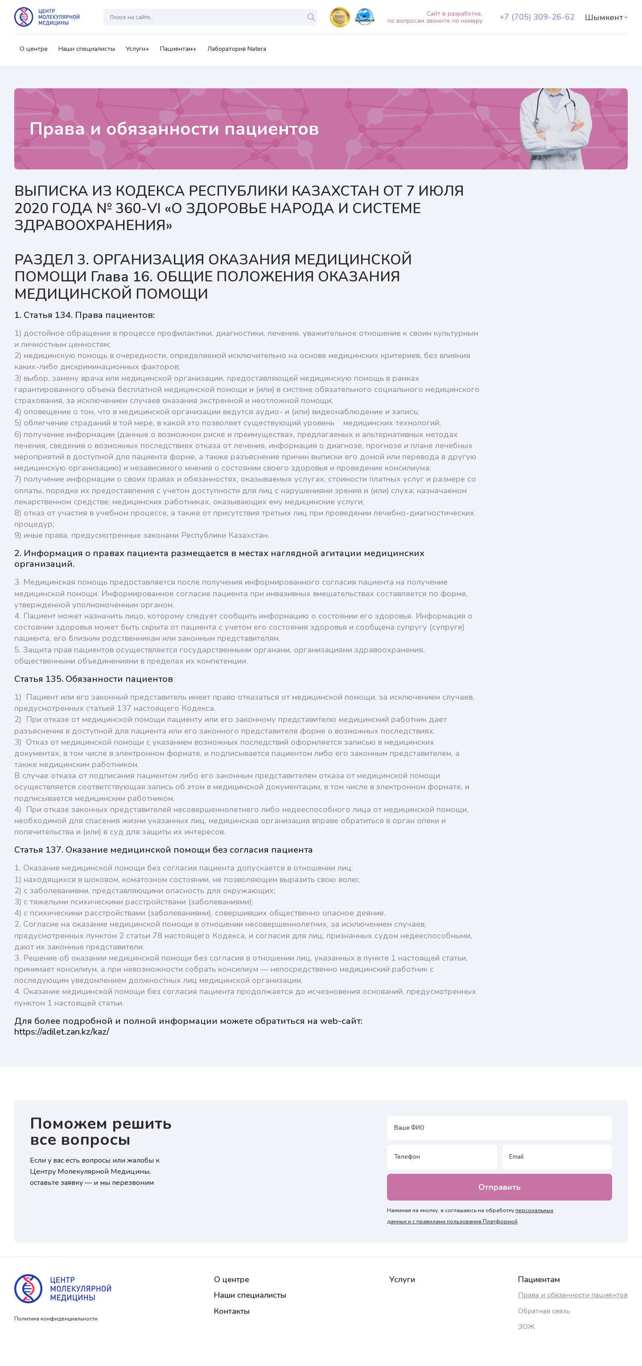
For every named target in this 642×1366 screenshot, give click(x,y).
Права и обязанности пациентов (573, 1295)
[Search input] (206, 17)
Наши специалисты (86, 52)
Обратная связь (544, 1311)
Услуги (402, 1279)
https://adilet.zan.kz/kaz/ (61, 1032)
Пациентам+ (178, 52)
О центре (33, 52)
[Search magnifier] (311, 17)
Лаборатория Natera (237, 52)
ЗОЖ (526, 1327)
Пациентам (539, 1279)
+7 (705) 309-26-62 (537, 17)
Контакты (232, 1311)
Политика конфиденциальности (56, 1318)
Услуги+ (137, 52)
